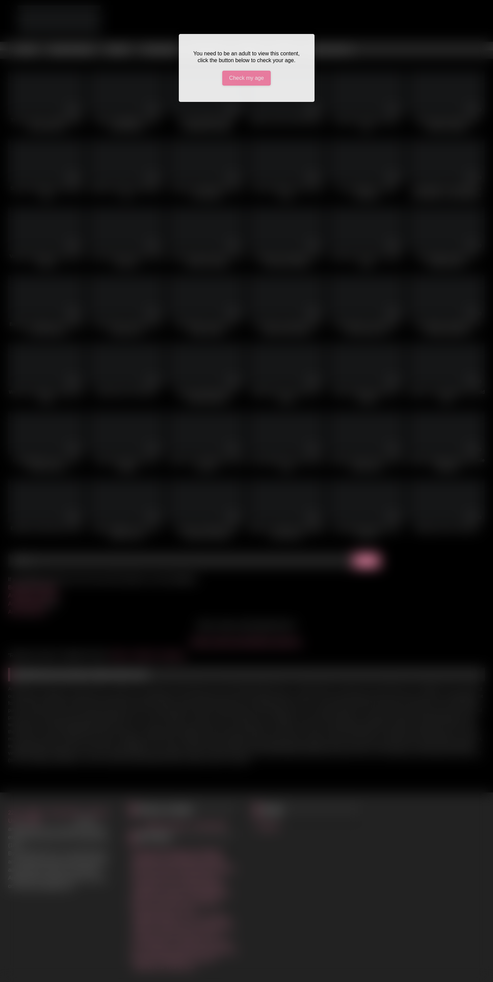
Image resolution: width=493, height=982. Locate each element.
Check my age (246, 78)
